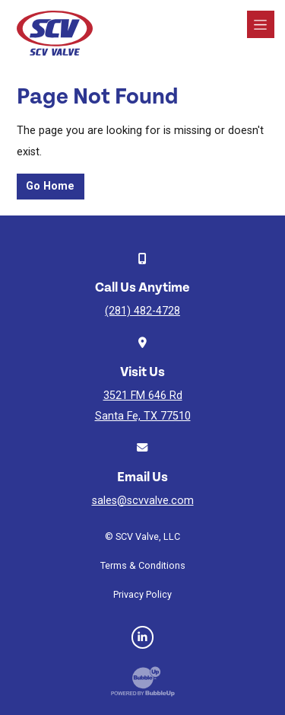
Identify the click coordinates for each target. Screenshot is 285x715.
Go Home (50, 186)
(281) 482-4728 (142, 311)
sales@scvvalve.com (143, 500)
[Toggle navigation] (260, 24)
